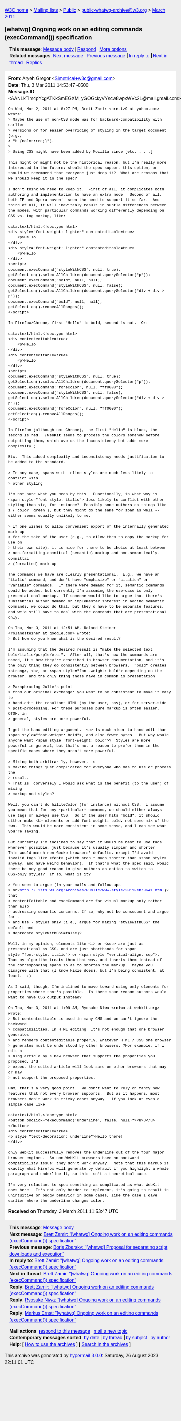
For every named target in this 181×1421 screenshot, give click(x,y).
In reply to (139, 55)
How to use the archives (50, 1344)
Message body (58, 49)
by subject (136, 1337)
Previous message (106, 55)
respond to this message (64, 1331)
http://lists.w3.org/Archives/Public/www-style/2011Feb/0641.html (92, 890)
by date (91, 1337)
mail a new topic (111, 1331)
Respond (86, 49)
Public (69, 10)
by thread (113, 1337)
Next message (68, 55)
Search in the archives (104, 1344)
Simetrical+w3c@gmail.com (84, 78)
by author (160, 1337)
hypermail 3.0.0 (86, 1355)
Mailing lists (45, 10)
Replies (34, 62)
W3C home (16, 10)
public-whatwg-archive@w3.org (114, 10)
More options (113, 49)
